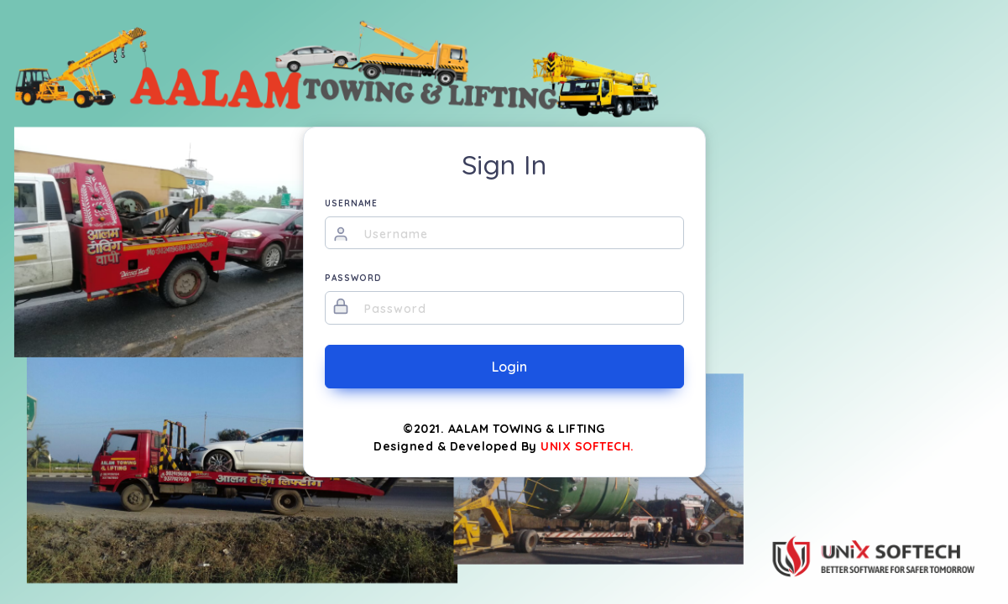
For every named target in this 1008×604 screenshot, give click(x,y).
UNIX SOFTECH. (588, 446)
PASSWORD (353, 278)
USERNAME (351, 203)
